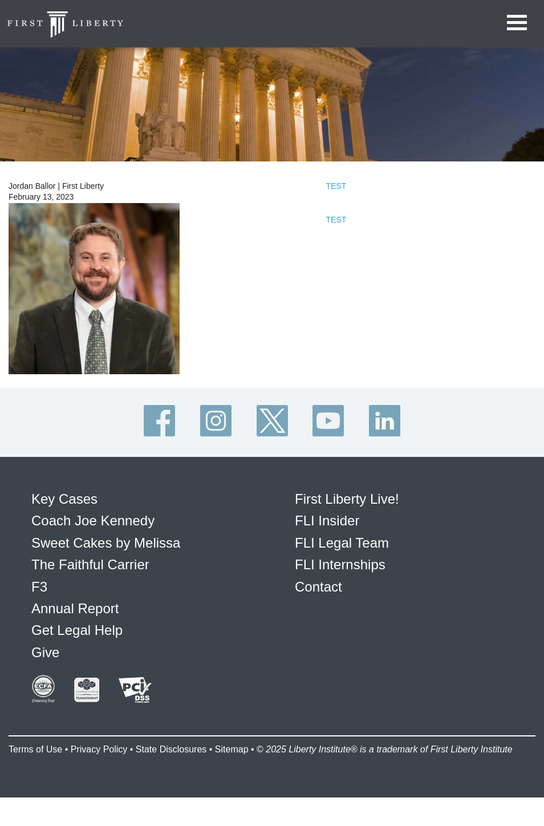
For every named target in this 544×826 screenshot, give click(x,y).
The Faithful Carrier (90, 564)
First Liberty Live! (347, 499)
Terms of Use (35, 749)
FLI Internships (340, 564)
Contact (318, 586)
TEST (336, 186)
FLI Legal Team (342, 542)
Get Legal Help (77, 630)
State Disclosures (171, 749)
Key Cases (64, 499)
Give (45, 652)
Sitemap (232, 749)
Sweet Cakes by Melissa (105, 542)
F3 (39, 586)
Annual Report (75, 608)
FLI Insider (327, 520)
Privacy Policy (99, 749)
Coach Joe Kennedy (93, 520)
